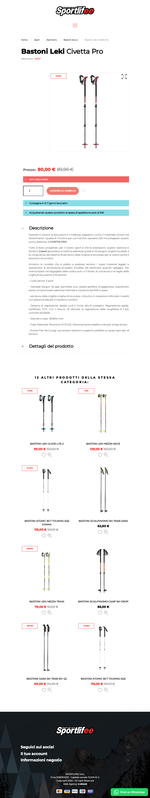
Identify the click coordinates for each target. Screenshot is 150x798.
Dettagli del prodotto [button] (51, 346)
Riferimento (27, 59)
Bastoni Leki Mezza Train (46, 601)
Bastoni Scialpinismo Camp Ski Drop (103, 601)
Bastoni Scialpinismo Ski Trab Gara (103, 520)
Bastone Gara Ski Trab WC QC (46, 678)
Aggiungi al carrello (63, 191)
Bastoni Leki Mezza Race (103, 443)
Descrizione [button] (41, 228)
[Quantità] (33, 191)
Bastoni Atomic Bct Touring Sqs (103, 678)
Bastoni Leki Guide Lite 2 (47, 443)
